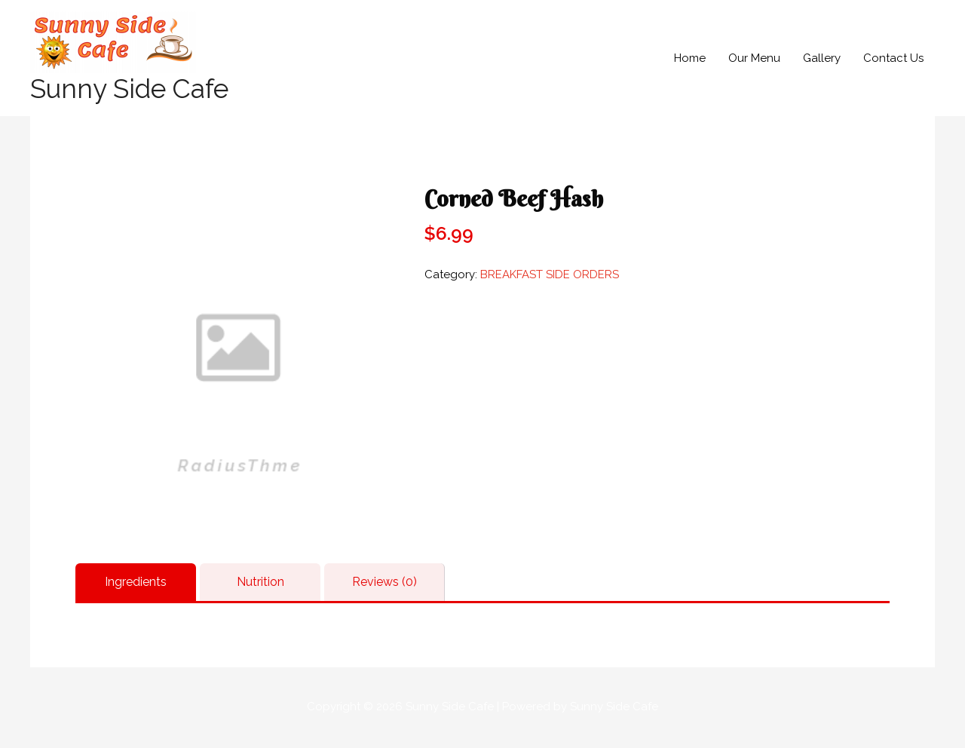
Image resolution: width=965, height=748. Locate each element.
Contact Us (893, 58)
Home (690, 58)
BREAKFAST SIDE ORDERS (549, 274)
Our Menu (754, 58)
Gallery (822, 58)
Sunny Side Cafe (129, 88)
